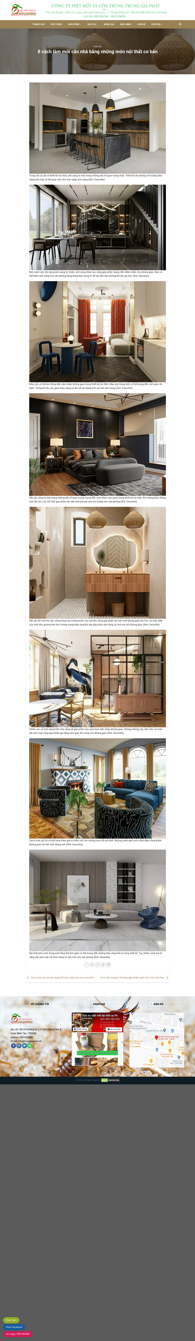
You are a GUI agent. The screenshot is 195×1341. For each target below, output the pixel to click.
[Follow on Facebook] (13, 1045)
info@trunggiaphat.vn (29, 1041)
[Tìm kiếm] (180, 24)
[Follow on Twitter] (24, 1045)
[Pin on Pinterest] (103, 964)
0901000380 (26, 1037)
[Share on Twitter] (92, 964)
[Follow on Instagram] (18, 1045)
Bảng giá (109, 24)
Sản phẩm (74, 24)
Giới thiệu (56, 24)
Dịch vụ (92, 24)
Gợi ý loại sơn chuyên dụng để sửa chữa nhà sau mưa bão (60, 977)
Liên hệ (141, 24)
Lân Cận (157, 24)
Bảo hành (125, 24)
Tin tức (97, 46)
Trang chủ (38, 24)
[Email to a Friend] (97, 964)
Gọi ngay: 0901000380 (18, 1334)
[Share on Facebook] (86, 964)
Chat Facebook (14, 1327)
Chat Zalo (11, 1320)
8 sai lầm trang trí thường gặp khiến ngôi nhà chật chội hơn (135, 977)
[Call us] (29, 1045)
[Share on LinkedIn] (108, 964)
